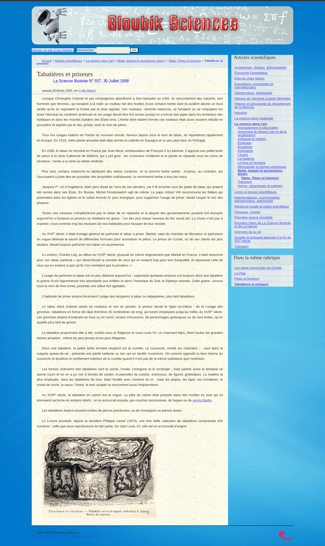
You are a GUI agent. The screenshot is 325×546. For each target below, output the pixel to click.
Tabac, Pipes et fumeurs (184, 60)
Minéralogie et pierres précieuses (262, 167)
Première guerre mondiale (253, 217)
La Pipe (240, 273)
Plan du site (40, 536)
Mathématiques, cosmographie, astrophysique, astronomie (257, 199)
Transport (245, 182)
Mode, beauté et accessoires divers (141, 60)
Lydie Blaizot (87, 90)
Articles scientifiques (68, 60)
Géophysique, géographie (253, 93)
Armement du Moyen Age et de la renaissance (262, 133)
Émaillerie (245, 147)
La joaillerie (246, 159)
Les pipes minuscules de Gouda (257, 268)
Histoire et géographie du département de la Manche (262, 105)
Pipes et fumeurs (246, 278)
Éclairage (244, 143)
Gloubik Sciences (201, 20)
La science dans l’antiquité (253, 118)
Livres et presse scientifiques (255, 192)
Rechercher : (86, 50)
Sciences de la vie (247, 232)
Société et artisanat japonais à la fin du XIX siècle (262, 239)
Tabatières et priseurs (251, 284)
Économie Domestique (251, 73)
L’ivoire (243, 155)
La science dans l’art (99, 60)
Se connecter (61, 536)
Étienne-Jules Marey (249, 78)
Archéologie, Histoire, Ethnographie (260, 67)
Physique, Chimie (247, 212)
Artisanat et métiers (252, 139)
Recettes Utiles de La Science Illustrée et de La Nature (262, 224)
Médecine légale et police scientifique (261, 206)
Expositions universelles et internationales (253, 85)
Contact (79, 536)
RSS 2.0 (94, 536)
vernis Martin (202, 400)
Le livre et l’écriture (251, 163)
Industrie (240, 113)
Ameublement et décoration (258, 128)
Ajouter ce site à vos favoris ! (53, 50)
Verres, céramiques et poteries (260, 186)
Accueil (47, 60)
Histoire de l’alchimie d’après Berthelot (262, 98)
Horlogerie (245, 151)
